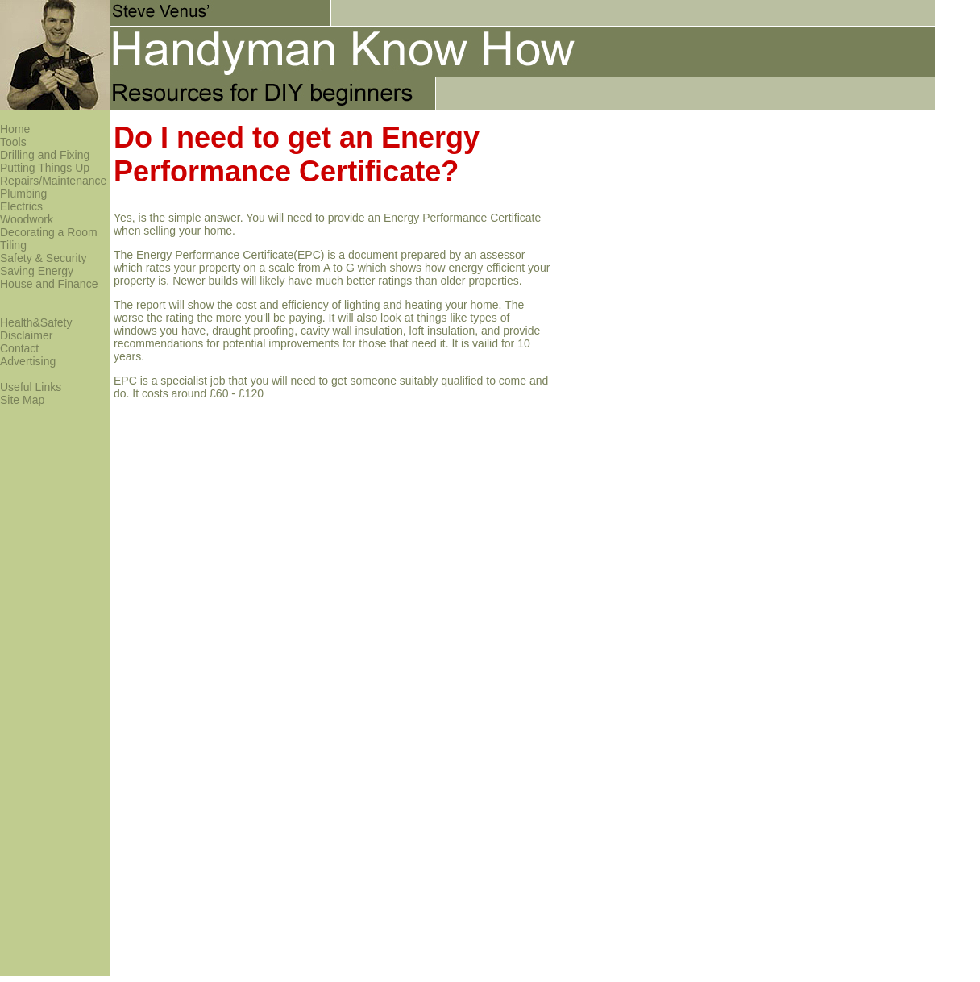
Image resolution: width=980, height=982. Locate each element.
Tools (13, 141)
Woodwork (26, 219)
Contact (19, 348)
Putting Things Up (44, 167)
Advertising (28, 361)
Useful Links (30, 387)
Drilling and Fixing (44, 154)
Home (15, 129)
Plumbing (23, 193)
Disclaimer (26, 335)
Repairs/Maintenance (53, 180)
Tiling (13, 245)
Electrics (21, 206)
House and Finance (49, 283)
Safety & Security (43, 258)
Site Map (22, 399)
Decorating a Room (49, 232)
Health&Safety (36, 322)
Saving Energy (36, 270)
